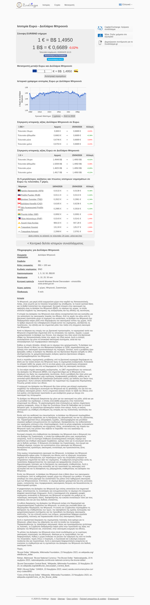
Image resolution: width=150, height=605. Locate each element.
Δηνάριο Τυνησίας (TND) (30, 199)
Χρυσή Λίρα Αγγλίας (28, 223)
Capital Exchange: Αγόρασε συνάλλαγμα (117, 28)
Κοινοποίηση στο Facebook (55, 55)
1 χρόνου (56, 116)
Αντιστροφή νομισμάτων (55, 76)
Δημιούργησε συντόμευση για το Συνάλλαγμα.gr (119, 43)
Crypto (57, 4)
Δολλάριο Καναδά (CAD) (30, 204)
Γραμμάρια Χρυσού (28, 227)
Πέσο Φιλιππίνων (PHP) (30, 219)
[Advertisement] (75, 16)
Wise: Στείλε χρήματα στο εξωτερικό (116, 35)
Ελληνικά (125, 4)
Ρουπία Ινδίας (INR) (28, 214)
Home (53, 599)
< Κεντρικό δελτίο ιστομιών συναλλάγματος (55, 243)
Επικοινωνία (113, 599)
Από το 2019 (69, 116)
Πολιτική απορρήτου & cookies (93, 599)
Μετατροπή (70, 4)
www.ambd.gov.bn (46, 284)
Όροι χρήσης (72, 599)
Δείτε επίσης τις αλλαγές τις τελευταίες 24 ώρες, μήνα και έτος (55, 236)
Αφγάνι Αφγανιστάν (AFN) (31, 191)
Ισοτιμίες (46, 4)
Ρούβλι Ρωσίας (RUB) (29, 195)
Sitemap (61, 599)
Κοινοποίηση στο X (55, 59)
